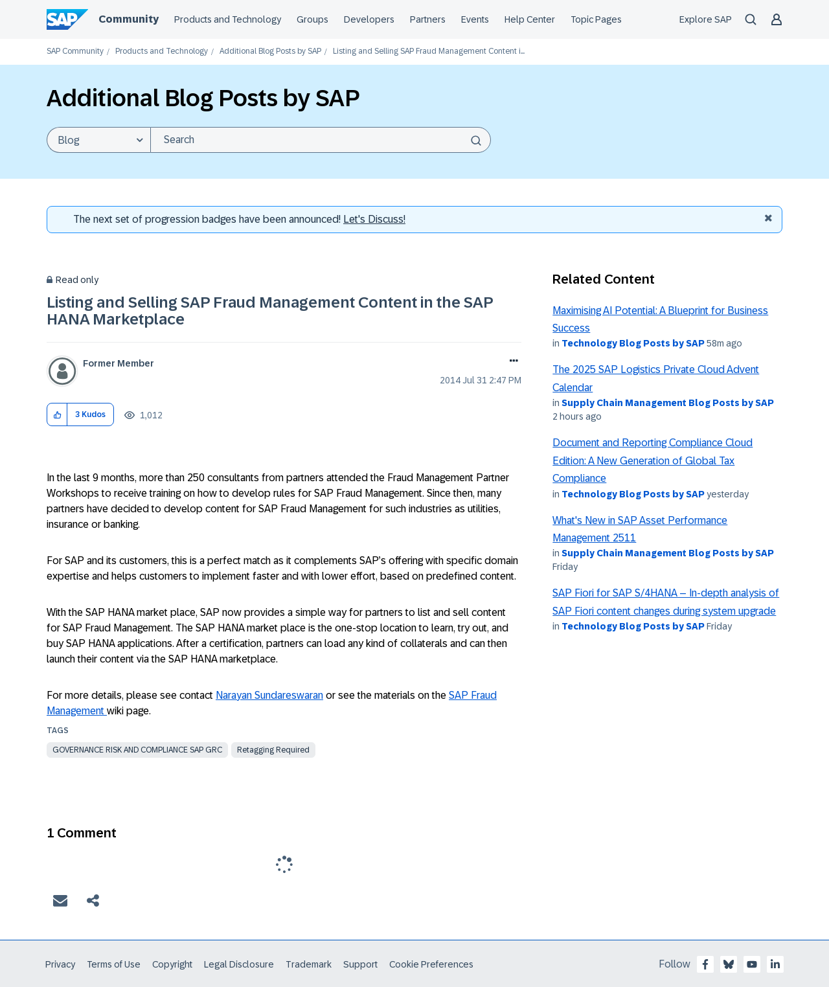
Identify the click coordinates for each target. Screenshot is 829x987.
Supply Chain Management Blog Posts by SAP (668, 403)
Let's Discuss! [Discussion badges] (374, 219)
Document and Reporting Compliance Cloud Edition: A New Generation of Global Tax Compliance (652, 460)
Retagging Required (273, 749)
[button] (57, 414)
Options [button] (511, 362)
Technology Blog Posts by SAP (633, 343)
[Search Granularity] (98, 140)
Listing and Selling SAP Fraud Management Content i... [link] (429, 51)
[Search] (320, 140)
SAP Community (75, 51)
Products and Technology (161, 51)
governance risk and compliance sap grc (137, 749)
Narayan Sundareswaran (269, 695)
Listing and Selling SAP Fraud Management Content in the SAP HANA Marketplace (270, 310)
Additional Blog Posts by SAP (270, 51)
